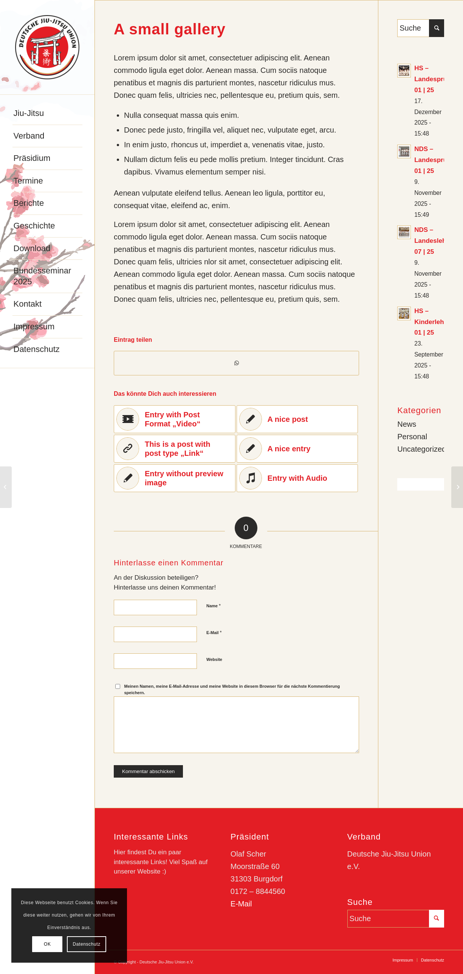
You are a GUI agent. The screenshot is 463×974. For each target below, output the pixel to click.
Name (213, 605)
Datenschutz (86, 944)
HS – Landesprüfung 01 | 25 (437, 79)
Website (214, 659)
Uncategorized (421, 449)
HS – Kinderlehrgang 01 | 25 (438, 322)
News (406, 424)
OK (47, 944)
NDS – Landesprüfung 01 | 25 (437, 159)
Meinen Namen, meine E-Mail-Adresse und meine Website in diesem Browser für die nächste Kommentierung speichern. (232, 689)
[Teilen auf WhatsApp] (236, 363)
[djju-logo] (47, 47)
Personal (412, 436)
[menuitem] (47, 113)
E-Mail (214, 632)
